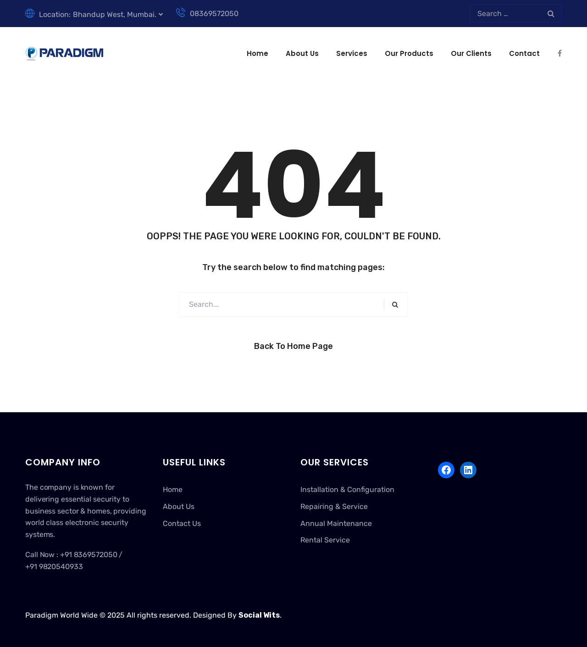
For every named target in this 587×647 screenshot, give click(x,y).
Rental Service (325, 540)
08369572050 (207, 13)
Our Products (409, 53)
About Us (302, 53)
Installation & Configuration (347, 489)
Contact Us (182, 523)
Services (351, 53)
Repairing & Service (334, 506)
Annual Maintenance (336, 523)
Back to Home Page (293, 346)
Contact (524, 53)
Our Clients (471, 53)
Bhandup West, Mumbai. (114, 14)
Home (257, 53)
